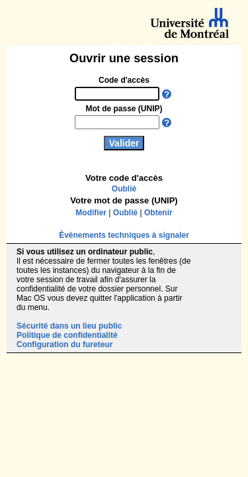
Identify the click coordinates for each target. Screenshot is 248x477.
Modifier (90, 212)
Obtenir (158, 212)
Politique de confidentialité (67, 335)
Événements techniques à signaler (124, 235)
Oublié (124, 188)
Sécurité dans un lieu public (69, 326)
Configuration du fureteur (64, 344)
